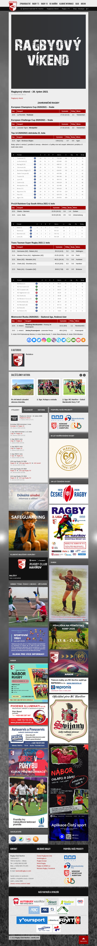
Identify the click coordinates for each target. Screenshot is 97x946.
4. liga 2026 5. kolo (16, 454)
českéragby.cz (41, 858)
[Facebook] (29, 340)
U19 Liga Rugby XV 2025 (18, 461)
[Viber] (54, 340)
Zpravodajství (25, 4)
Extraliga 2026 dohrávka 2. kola (20, 424)
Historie (41, 410)
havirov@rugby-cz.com (23, 871)
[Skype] (58, 340)
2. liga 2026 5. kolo (16, 439)
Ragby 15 (44, 4)
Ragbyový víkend (52, 9)
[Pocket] (78, 340)
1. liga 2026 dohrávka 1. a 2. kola (21, 431)
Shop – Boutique (78, 9)
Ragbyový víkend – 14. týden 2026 (31, 416)
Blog (77, 4)
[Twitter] (39, 340)
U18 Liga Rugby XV (25, 463)
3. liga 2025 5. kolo (16, 446)
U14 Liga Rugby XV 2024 (18, 476)
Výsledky (15, 410)
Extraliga (13, 426)
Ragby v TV (66, 9)
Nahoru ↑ (83, 940)
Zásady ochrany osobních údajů (20, 883)
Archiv (83, 4)
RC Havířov (53, 4)
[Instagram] (44, 340)
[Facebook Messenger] (34, 340)
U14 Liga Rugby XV (25, 478)
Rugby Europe (42, 861)
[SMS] (68, 340)
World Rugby (41, 863)
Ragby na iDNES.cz (43, 866)
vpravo (86, 9)
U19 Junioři (37, 463)
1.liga (12, 433)
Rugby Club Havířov (22, 938)
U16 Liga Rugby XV (25, 470)
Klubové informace (66, 4)
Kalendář (28, 410)
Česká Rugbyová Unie (44, 856)
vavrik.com (35, 938)
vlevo (20, 9)
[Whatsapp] (49, 340)
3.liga (12, 448)
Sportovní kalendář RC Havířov (32, 9)
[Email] (73, 340)
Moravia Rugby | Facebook (46, 868)
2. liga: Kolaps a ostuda (47, 400)
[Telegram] (63, 340)
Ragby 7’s (35, 4)
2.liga (12, 441)
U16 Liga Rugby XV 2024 (18, 469)
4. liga (12, 455)
